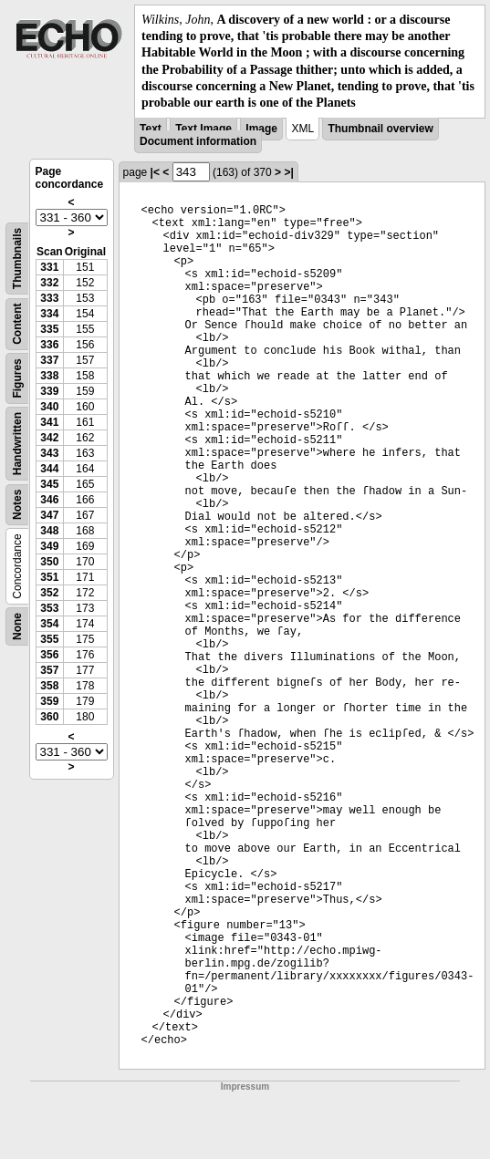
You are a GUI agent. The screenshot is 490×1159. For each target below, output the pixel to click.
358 (49, 685)
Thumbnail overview (380, 128)
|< (155, 172)
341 (49, 422)
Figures (17, 378)
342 (49, 437)
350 (49, 561)
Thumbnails (17, 258)
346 (49, 499)
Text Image (203, 128)
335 (49, 329)
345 (49, 484)
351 (49, 577)
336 (49, 344)
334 (49, 313)
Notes (17, 505)
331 (49, 267)
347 (49, 515)
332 (49, 282)
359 (49, 701)
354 (49, 623)
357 (49, 670)
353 (49, 608)
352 (49, 592)
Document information (198, 141)
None (17, 626)
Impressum (245, 1086)
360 (49, 716)
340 (49, 406)
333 (49, 298)
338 (49, 375)
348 (49, 530)
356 (49, 654)
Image (261, 128)
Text (151, 128)
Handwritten (17, 443)
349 (49, 546)
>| (288, 172)
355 (49, 639)
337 (49, 360)
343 (49, 453)
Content (17, 324)
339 (49, 391)
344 (49, 468)
